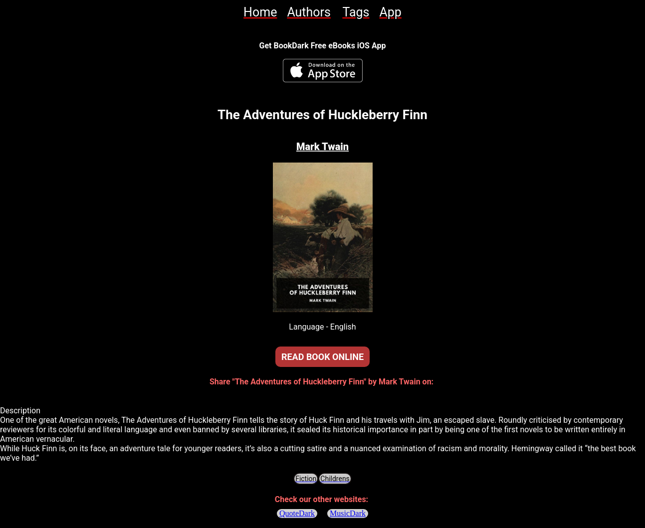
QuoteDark (297, 513)
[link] (260, 12)
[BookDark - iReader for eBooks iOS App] (323, 70)
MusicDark (348, 513)
